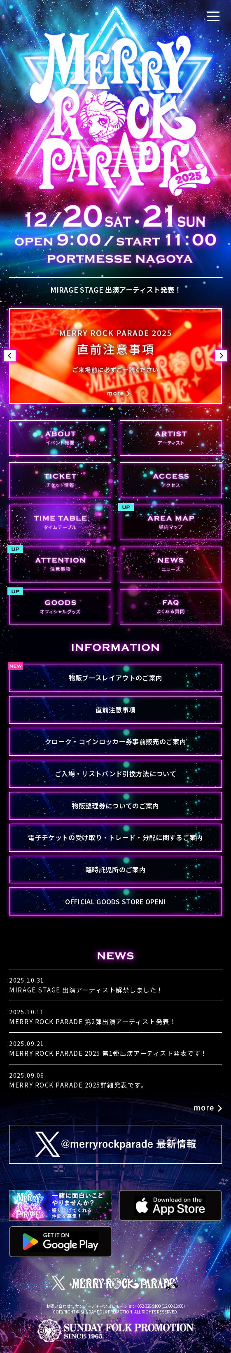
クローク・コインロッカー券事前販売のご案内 (115, 741)
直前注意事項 (116, 710)
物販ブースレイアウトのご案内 (115, 677)
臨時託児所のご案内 (115, 869)
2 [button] (120, 409)
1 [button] (111, 409)
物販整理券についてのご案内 (115, 805)
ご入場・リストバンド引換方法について (115, 773)
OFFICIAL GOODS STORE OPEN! (115, 901)
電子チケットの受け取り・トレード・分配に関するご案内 (115, 837)
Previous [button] (10, 355)
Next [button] (221, 355)
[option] (115, 356)
